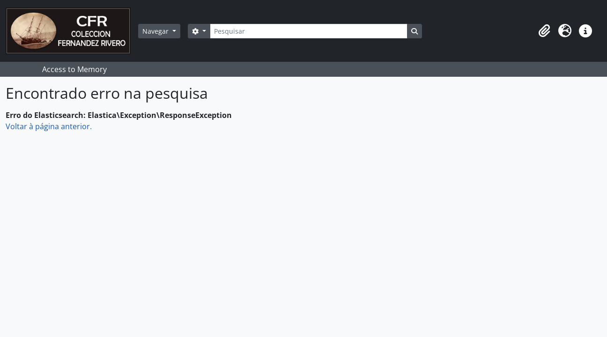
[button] (544, 31)
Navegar (156, 31)
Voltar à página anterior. (49, 126)
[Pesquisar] (308, 31)
